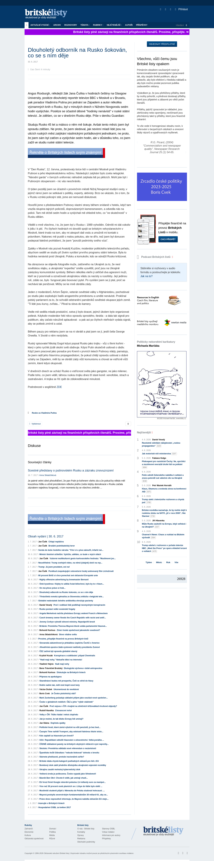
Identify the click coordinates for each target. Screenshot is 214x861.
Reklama (81, 838)
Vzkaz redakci (108, 832)
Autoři (129, 25)
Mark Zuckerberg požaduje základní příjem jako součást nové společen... (73, 698)
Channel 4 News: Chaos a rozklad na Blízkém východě (163, 536)
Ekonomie (29, 832)
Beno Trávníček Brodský (50, 668)
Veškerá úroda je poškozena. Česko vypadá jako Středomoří (67, 774)
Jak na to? (146, 276)
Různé (52, 838)
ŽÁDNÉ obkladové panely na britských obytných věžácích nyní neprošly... (74, 744)
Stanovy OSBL (108, 829)
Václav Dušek (45, 689)
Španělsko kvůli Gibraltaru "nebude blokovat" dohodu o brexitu (69, 753)
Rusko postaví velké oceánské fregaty (57, 609)
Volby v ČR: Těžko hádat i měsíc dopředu (58, 714)
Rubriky (98, 25)
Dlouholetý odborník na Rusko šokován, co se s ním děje (66, 592)
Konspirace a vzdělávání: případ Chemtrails (74, 655)
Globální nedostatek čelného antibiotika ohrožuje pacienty (65, 601)
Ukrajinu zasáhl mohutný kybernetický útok (59, 769)
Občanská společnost (34, 838)
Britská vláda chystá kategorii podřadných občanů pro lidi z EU (69, 761)
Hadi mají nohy (62, 664)
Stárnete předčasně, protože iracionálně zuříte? (61, 757)
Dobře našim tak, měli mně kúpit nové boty (59, 685)
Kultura (28, 835)
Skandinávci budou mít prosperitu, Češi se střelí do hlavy (66, 681)
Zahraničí (29, 829)
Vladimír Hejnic (46, 664)
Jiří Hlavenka (158, 520)
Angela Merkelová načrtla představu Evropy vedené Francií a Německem (73, 613)
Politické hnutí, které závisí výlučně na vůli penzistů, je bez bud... (69, 727)
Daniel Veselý (45, 605)
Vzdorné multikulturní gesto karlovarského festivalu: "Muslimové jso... (83, 558)
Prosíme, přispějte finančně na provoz (63, 639)
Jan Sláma (44, 723)
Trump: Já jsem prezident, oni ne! (54, 567)
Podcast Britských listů (154, 257)
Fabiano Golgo (159, 458)
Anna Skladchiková (47, 475)
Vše (176, 562)
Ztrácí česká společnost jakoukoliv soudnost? (78, 630)
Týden (149, 562)
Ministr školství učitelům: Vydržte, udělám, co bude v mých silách (70, 554)
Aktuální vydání (40, 25)
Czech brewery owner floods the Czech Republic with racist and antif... (72, 618)
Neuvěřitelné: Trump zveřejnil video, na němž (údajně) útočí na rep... (70, 563)
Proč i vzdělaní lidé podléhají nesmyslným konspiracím (79, 605)
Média (52, 835)
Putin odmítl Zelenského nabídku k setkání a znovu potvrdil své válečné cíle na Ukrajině (163, 478)
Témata (85, 25)
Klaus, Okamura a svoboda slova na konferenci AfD (164, 490)
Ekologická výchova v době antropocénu (83, 668)
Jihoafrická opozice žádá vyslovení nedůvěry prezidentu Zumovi (69, 647)
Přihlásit (181, 9)
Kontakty (81, 832)
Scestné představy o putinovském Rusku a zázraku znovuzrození (71, 470)
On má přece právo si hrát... (52, 588)
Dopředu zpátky (58, 723)
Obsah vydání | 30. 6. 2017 (45, 536)
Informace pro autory (111, 835)
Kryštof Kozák (46, 655)
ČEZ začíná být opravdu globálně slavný (58, 651)
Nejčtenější (114, 25)
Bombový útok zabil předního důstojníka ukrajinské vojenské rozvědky (72, 765)
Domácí (52, 829)
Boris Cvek (44, 693)
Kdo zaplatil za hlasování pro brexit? (56, 736)
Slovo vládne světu (68, 634)
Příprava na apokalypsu (50, 677)
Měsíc (159, 562)
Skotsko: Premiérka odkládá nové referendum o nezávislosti (67, 748)
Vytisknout (35, 424)
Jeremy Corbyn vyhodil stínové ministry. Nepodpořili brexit (67, 622)
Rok (168, 562)
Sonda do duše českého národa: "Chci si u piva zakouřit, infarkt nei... (70, 550)
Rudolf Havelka (46, 710)
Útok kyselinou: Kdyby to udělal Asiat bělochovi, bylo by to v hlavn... (71, 584)
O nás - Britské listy (85, 829)
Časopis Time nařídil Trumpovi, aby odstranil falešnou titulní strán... (71, 731)
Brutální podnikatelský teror (61, 546)
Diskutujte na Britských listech (71, 672)
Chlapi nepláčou (56, 542)
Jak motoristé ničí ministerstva (159, 453)
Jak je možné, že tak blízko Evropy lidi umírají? (61, 719)
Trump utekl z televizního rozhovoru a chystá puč (163, 501)
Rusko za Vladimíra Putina (44, 413)
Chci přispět (168, 239)
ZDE (59, 387)
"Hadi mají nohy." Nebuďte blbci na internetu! (60, 660)
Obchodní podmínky (86, 842)
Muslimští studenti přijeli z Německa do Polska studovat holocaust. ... (72, 790)
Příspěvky (141, 25)
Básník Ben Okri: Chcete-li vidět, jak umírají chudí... (63, 778)
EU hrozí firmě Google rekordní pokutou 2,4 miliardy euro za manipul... (72, 782)
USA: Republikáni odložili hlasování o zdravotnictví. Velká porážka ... (71, 740)
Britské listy (48, 14)
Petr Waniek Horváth (162, 485)
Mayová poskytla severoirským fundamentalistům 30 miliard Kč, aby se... (73, 795)
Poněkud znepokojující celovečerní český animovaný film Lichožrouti (81, 571)
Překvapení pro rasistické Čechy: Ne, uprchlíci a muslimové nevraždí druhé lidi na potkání (163, 464)
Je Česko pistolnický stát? (63, 693)
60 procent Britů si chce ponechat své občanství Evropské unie (68, 575)
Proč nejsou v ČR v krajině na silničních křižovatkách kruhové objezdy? (83, 706)
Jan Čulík (42, 542)
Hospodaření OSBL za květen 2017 (54, 807)
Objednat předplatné (162, 44)
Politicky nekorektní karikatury (156, 343)
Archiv (57, 25)
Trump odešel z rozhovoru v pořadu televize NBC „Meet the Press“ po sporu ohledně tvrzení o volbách (164, 548)
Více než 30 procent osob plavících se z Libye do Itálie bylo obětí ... (70, 786)
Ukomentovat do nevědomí (66, 689)
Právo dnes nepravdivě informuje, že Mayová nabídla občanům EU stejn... (73, 799)
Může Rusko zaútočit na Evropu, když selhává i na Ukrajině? (164, 525)
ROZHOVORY (70, 25)
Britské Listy (163, 831)
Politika (52, 832)
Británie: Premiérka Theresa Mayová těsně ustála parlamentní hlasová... (73, 626)
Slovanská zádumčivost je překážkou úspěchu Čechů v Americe (69, 643)
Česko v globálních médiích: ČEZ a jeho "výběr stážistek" (66, 702)
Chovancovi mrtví (63, 710)
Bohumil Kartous (47, 630)
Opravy (80, 835)
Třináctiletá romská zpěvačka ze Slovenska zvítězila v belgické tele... (71, 596)
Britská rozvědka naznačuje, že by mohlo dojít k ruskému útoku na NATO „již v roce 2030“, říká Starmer (164, 513)
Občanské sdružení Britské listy (56, 853)
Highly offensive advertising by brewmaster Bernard (63, 579)
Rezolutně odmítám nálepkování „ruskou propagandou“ (161, 444)
